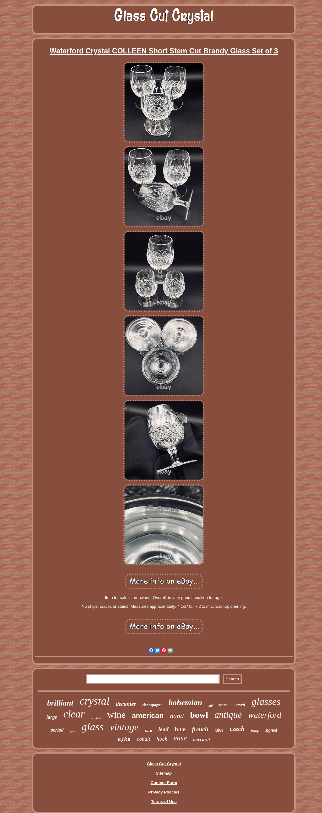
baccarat (201, 739)
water (223, 705)
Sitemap (164, 773)
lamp (255, 730)
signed (271, 730)
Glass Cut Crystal (164, 763)
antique (228, 715)
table (218, 730)
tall (210, 705)
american (148, 715)
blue (180, 729)
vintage (124, 727)
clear (74, 714)
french (200, 729)
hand (177, 716)
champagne (152, 704)
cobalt (143, 739)
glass (92, 727)
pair (72, 731)
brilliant (60, 703)
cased (240, 704)
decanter (126, 704)
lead (163, 729)
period (57, 730)
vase (180, 738)
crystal (94, 701)
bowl (199, 715)
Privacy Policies (163, 792)
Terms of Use (163, 801)
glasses (266, 701)
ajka (124, 739)
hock (162, 739)
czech (237, 729)
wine (116, 714)
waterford (264, 715)
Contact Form (164, 782)
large (52, 717)
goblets (96, 718)
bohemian (185, 702)
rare (148, 730)
